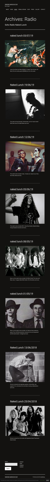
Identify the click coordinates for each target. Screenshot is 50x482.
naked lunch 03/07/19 (21, 35)
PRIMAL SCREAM (22, 9)
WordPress (43, 476)
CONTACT (43, 9)
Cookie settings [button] (42, 480)
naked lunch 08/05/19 (21, 241)
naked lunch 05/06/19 (21, 189)
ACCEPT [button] (48, 480)
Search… (6, 461)
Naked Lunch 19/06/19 (22, 84)
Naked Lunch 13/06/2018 (23, 347)
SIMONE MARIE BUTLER (11, 4)
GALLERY (37, 9)
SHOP (28, 9)
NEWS (11, 9)
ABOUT (7, 9)
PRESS (32, 9)
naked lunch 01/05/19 (21, 293)
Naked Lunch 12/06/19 (22, 137)
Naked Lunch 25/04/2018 (23, 401)
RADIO (15, 9)
